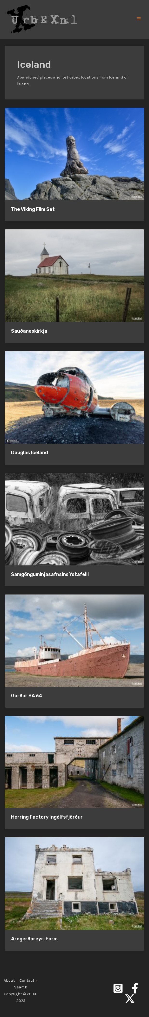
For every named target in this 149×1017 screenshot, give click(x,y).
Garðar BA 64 (26, 695)
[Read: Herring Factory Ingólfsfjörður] (74, 761)
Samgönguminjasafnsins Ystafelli (50, 574)
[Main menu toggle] (138, 18)
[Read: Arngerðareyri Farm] (74, 883)
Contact (27, 980)
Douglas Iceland (29, 452)
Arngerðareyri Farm (34, 939)
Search (20, 987)
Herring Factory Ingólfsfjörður (47, 817)
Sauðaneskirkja (29, 331)
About (9, 980)
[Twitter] (130, 998)
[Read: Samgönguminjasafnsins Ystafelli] (74, 518)
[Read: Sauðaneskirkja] (74, 275)
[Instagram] (118, 988)
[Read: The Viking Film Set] (74, 153)
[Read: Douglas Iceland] (74, 396)
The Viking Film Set (33, 209)
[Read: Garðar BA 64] (74, 640)
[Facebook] (135, 988)
